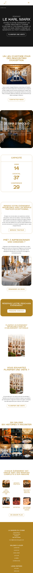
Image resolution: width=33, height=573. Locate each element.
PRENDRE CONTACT (16, 310)
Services (16, 571)
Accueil (16, 568)
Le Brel (16, 558)
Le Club (16, 555)
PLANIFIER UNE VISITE (16, 405)
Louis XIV (16, 550)
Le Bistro (16, 547)
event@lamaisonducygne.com (16, 540)
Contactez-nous (16, 99)
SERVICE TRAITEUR (17, 230)
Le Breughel (16, 560)
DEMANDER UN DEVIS (16, 289)
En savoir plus (16, 515)
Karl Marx (16, 552)
